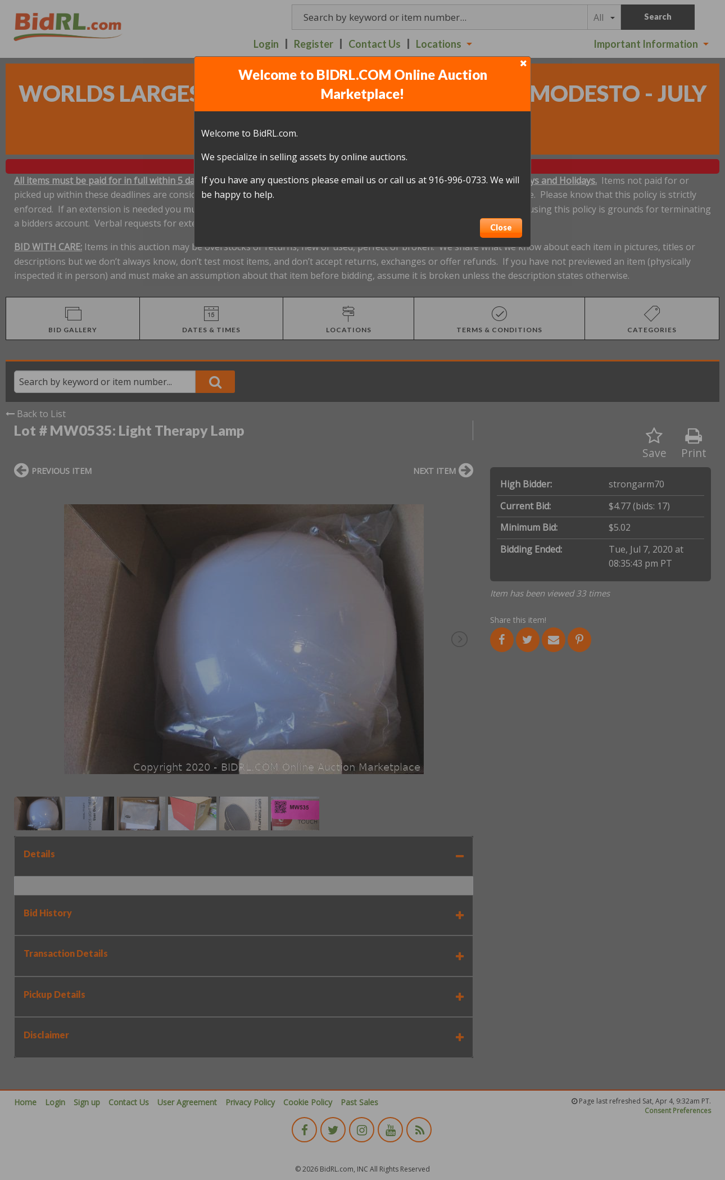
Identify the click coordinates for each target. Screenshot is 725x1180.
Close (501, 227)
